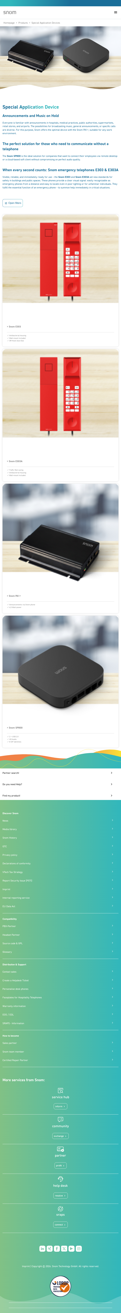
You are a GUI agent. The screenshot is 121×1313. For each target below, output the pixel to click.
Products (23, 22)
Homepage (9, 22)
